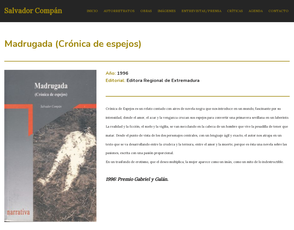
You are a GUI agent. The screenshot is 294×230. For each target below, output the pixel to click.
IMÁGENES (167, 11)
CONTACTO (278, 11)
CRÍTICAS (235, 11)
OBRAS (146, 11)
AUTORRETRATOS (119, 11)
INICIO (92, 11)
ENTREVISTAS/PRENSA (201, 11)
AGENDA (256, 11)
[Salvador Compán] (33, 11)
